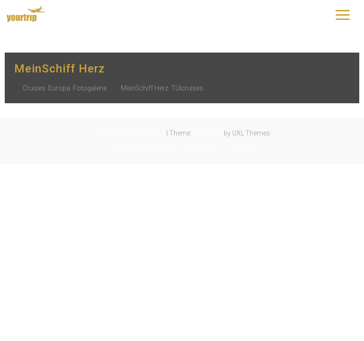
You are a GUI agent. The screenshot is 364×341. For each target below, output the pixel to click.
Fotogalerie (90, 88)
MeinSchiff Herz (59, 68)
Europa (59, 88)
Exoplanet (207, 133)
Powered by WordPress (129, 133)
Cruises (34, 88)
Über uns (241, 148)
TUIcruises (187, 88)
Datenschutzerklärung (142, 148)
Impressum (201, 148)
